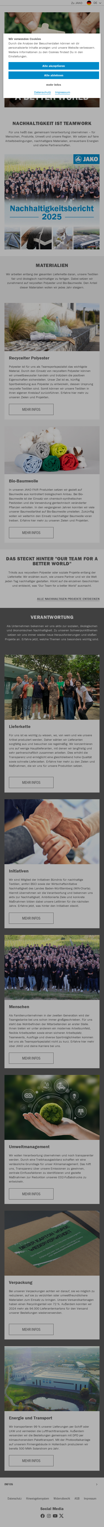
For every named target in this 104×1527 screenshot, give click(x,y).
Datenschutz (42, 92)
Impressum (62, 92)
